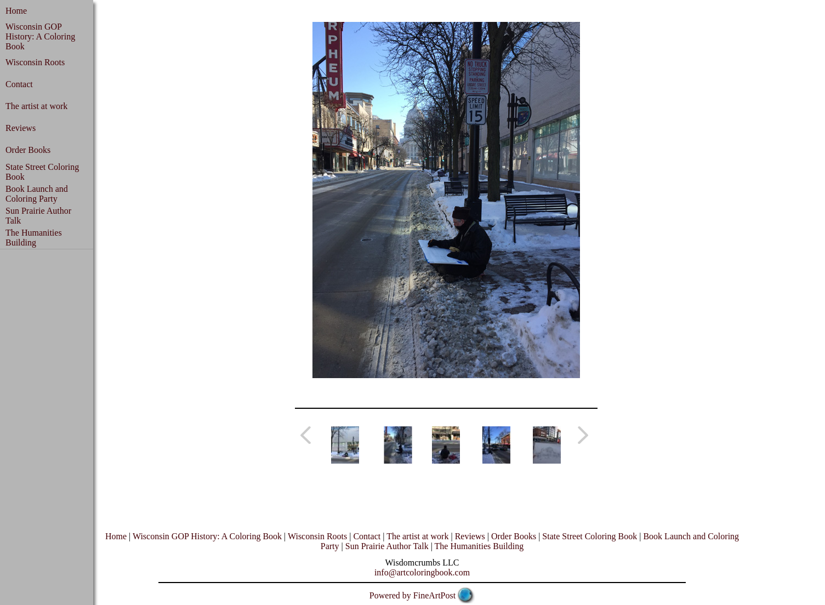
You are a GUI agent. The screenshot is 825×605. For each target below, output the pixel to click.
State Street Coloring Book (589, 536)
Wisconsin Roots (35, 62)
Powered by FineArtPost (412, 595)
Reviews (20, 128)
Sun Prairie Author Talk (387, 546)
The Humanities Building (33, 237)
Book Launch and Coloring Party (36, 193)
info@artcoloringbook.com (422, 572)
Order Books (27, 150)
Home (16, 10)
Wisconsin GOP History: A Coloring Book (40, 36)
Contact (19, 84)
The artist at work (36, 106)
